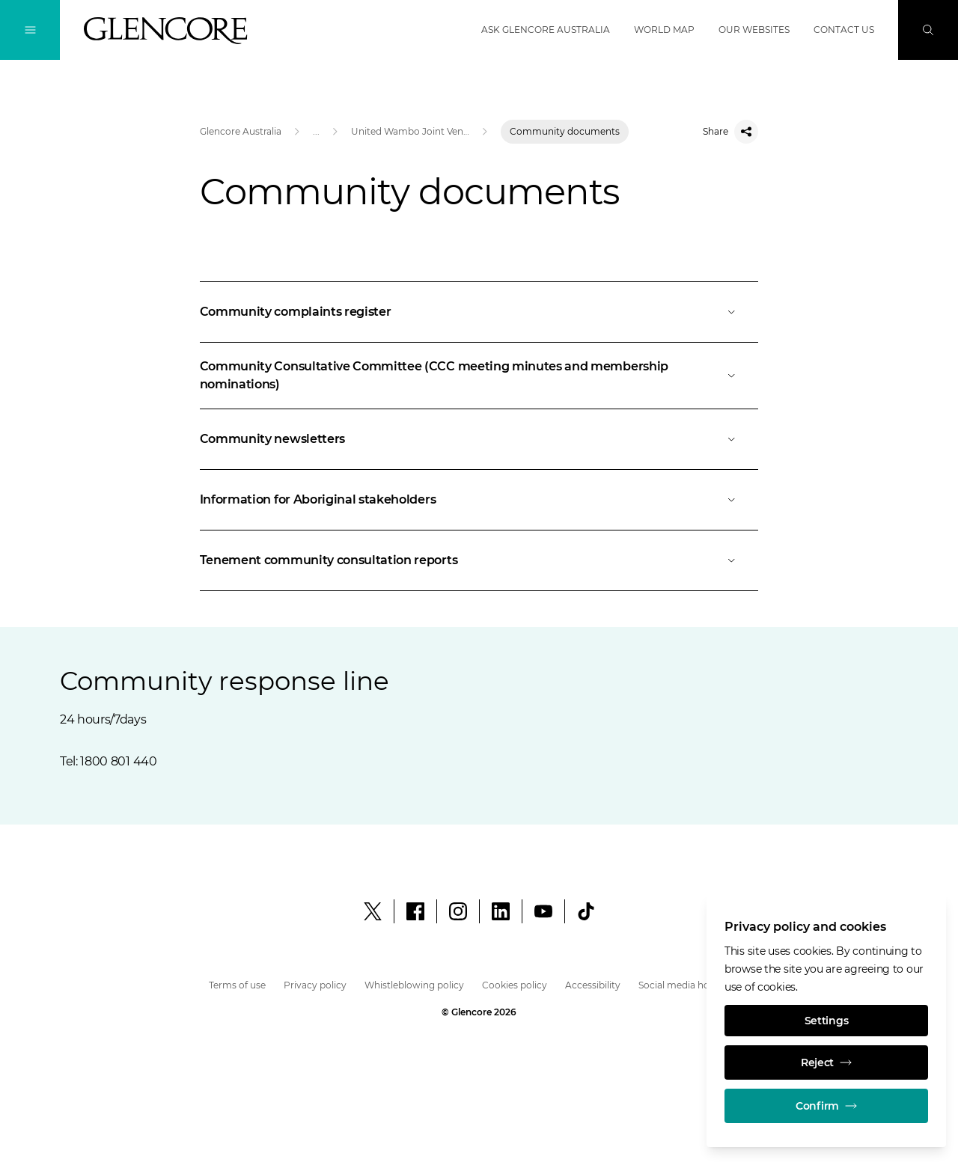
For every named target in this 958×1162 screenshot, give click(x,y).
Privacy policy (315, 985)
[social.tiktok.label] (586, 911)
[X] (373, 911)
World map (664, 29)
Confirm (826, 1106)
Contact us (844, 29)
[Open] (479, 312)
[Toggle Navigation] (30, 30)
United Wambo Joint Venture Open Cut (410, 131)
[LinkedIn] (501, 911)
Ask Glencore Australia (545, 29)
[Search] (928, 30)
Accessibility (592, 985)
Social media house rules (693, 985)
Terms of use (237, 985)
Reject (826, 1062)
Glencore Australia (240, 131)
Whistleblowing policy (414, 985)
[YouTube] (543, 911)
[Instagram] (458, 911)
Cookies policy (514, 985)
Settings (827, 1020)
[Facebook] (415, 911)
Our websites (754, 29)
